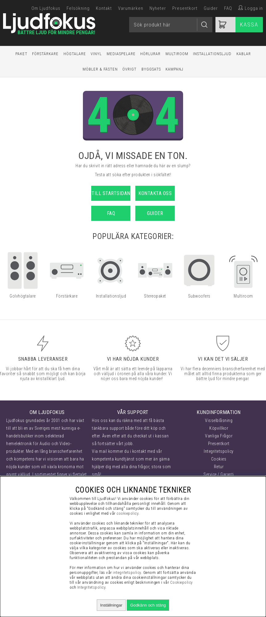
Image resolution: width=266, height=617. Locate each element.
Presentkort (185, 8)
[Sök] (170, 24)
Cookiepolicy (181, 582)
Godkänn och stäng (148, 605)
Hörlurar (150, 53)
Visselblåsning (218, 420)
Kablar (243, 53)
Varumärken (130, 8)
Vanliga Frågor (218, 435)
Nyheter (157, 8)
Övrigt (129, 69)
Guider (211, 8)
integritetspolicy (127, 572)
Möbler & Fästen (100, 69)
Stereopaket (155, 296)
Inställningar (111, 605)
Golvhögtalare (23, 296)
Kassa (249, 24)
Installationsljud (212, 53)
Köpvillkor (218, 428)
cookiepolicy (127, 513)
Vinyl (96, 53)
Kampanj (174, 69)
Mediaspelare (121, 53)
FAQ (228, 8)
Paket (21, 53)
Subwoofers (199, 296)
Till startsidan (111, 193)
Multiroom (177, 53)
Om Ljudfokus (45, 8)
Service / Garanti (218, 474)
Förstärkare (45, 53)
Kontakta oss (155, 193)
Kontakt (104, 8)
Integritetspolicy (219, 451)
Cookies (219, 459)
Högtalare (74, 53)
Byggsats (151, 69)
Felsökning (78, 8)
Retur (219, 466)
